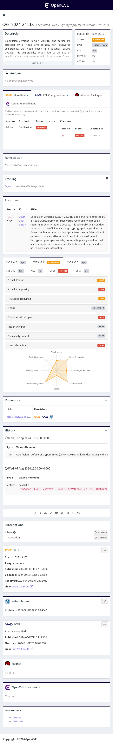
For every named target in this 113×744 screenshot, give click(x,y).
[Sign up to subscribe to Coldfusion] (101, 538)
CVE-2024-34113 (18, 24)
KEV (37, 271)
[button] (4, 15)
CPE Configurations (51, 95)
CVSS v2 (15, 271)
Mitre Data (17, 95)
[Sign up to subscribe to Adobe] (101, 532)
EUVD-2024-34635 (22, 220)
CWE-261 (18, 717)
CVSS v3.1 (46, 262)
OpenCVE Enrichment (21, 104)
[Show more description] (37, 63)
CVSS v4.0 (16, 262)
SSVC (82, 271)
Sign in (8, 186)
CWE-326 (18, 721)
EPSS (59, 271)
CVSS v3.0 (77, 262)
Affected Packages (88, 95)
